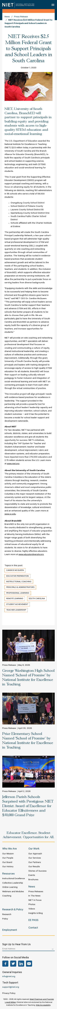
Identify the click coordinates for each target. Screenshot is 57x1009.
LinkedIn (21, 964)
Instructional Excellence (13, 879)
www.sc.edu (10, 514)
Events (31, 875)
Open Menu (53, 4)
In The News (34, 896)
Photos (31, 904)
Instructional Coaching (18, 582)
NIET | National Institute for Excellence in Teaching (18, 5)
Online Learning (9, 887)
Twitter (13, 964)
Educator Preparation (17, 576)
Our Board (7, 862)
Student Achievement (17, 604)
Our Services (34, 858)
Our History (7, 867)
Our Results (34, 867)
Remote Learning (14, 599)
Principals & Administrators (20, 587)
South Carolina (37, 599)
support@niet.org (10, 987)
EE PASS (33, 920)
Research (6, 914)
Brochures (33, 880)
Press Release (21, 17)
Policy (5, 919)
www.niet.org (13, 464)
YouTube (29, 964)
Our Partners (34, 862)
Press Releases (35, 892)
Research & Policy (12, 909)
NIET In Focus (34, 900)
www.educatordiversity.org (31, 555)
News (7, 17)
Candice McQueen (15, 570)
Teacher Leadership (16, 610)
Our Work (33, 849)
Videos (31, 909)
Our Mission (8, 854)
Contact (33, 928)
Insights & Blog (35, 913)
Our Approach (35, 854)
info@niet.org (8, 977)
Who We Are (9, 849)
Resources (8, 873)
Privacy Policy (8, 993)
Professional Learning (17, 593)
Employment (9, 930)
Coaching (6, 896)
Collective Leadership (12, 883)
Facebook (5, 964)
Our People (7, 858)
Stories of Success (37, 871)
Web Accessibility (43, 1005)
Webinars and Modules (13, 892)
